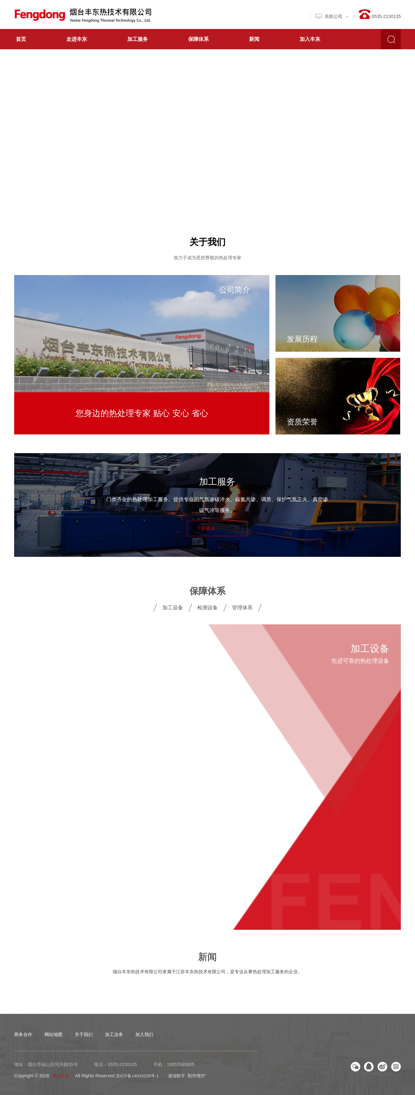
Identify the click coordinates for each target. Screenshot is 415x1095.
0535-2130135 (122, 1063)
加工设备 (172, 606)
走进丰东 (76, 39)
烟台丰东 (61, 1074)
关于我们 (207, 241)
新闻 (254, 39)
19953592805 (181, 1063)
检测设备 (207, 606)
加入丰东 (310, 39)
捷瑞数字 (181, 1074)
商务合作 (23, 1033)
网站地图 (53, 1033)
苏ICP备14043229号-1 (139, 1074)
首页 (21, 39)
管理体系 (242, 606)
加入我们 (144, 1033)
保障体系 (198, 39)
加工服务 (137, 39)
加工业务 (114, 1033)
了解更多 (216, 527)
